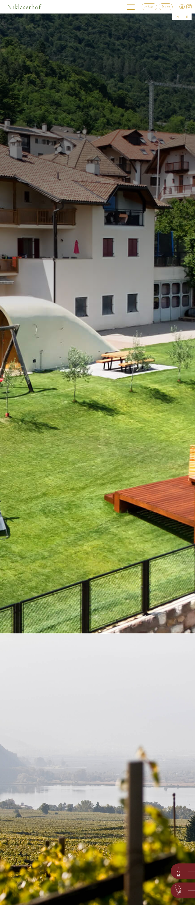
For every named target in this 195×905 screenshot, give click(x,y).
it (187, 17)
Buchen (165, 6)
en (176, 17)
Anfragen (149, 6)
